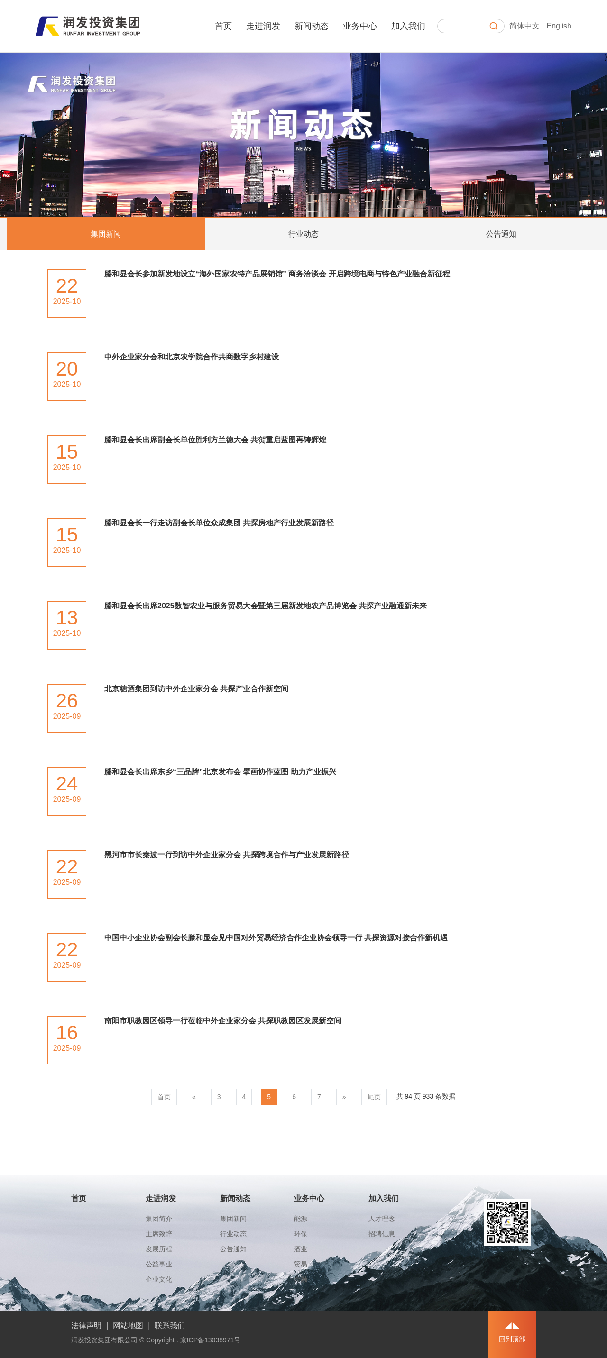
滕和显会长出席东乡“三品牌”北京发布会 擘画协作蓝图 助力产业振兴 (220, 772)
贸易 (300, 1264)
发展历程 (159, 1249)
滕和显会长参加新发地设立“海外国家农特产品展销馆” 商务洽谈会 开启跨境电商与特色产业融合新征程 (277, 274)
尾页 (374, 1097)
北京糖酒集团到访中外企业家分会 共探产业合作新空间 (196, 689)
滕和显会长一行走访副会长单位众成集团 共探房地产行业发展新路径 (219, 523)
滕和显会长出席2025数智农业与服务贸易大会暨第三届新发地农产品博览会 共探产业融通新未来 (265, 606)
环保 (300, 1234)
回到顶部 (512, 1339)
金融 (300, 1279)
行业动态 (303, 234)
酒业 (300, 1249)
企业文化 (159, 1279)
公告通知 (501, 234)
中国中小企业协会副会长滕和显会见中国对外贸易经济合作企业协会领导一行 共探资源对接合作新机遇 (276, 938)
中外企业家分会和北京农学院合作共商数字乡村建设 (191, 357)
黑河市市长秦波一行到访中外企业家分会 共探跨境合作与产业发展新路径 (226, 855)
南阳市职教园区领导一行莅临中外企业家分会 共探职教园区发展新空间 (222, 1021)
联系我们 (170, 1325)
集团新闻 (106, 234)
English (559, 26)
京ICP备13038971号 (210, 1340)
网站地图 (128, 1325)
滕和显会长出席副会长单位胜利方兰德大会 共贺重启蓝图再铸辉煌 (215, 440)
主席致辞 (159, 1234)
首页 (164, 1097)
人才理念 (381, 1218)
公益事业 (159, 1264)
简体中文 (524, 26)
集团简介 (159, 1218)
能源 (300, 1218)
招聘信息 (381, 1234)
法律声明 (86, 1325)
